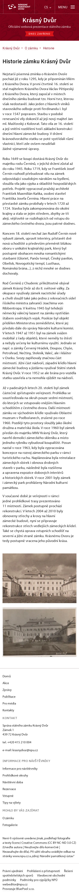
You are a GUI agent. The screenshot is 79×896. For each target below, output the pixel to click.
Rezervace (9, 789)
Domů (7, 676)
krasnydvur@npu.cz (25, 750)
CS (47, 7)
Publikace (9, 696)
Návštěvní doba (13, 782)
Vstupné (8, 796)
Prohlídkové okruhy (15, 775)
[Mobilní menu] (67, 7)
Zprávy (7, 690)
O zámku (8, 818)
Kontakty (8, 710)
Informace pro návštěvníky (20, 768)
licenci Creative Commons (29, 843)
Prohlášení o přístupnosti (44, 871)
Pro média (9, 703)
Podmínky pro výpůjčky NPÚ (39, 880)
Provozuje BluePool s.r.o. (18, 889)
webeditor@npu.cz (15, 884)
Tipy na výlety (12, 802)
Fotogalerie (10, 825)
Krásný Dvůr (39, 20)
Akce (6, 683)
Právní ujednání (13, 871)
